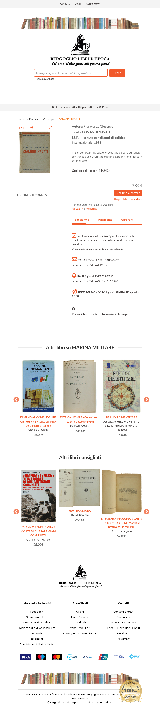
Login (78, 3)
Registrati (91, 208)
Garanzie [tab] (126, 219)
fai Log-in (77, 208)
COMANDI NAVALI (69, 119)
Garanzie (37, 633)
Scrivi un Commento (123, 622)
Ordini (80, 611)
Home (21, 119)
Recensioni (123, 617)
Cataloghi (80, 622)
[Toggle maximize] (50, 127)
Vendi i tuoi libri (80, 628)
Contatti (65, 3)
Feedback (36, 611)
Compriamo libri (36, 617)
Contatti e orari (123, 611)
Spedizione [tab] (80, 219)
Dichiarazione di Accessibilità (36, 628)
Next (145, 398)
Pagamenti (37, 638)
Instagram (123, 638)
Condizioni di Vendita (36, 622)
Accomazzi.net (103, 702)
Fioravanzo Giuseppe (41, 119)
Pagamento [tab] (103, 219)
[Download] (41, 127)
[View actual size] (32, 127)
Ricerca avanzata (44, 78)
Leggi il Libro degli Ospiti (123, 628)
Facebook (123, 633)
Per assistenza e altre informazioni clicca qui (100, 314)
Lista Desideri (80, 617)
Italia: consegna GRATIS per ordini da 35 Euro (80, 107)
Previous (15, 398)
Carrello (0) (93, 3)
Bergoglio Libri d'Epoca (65, 702)
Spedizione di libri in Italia (37, 644)
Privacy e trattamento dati (80, 633)
